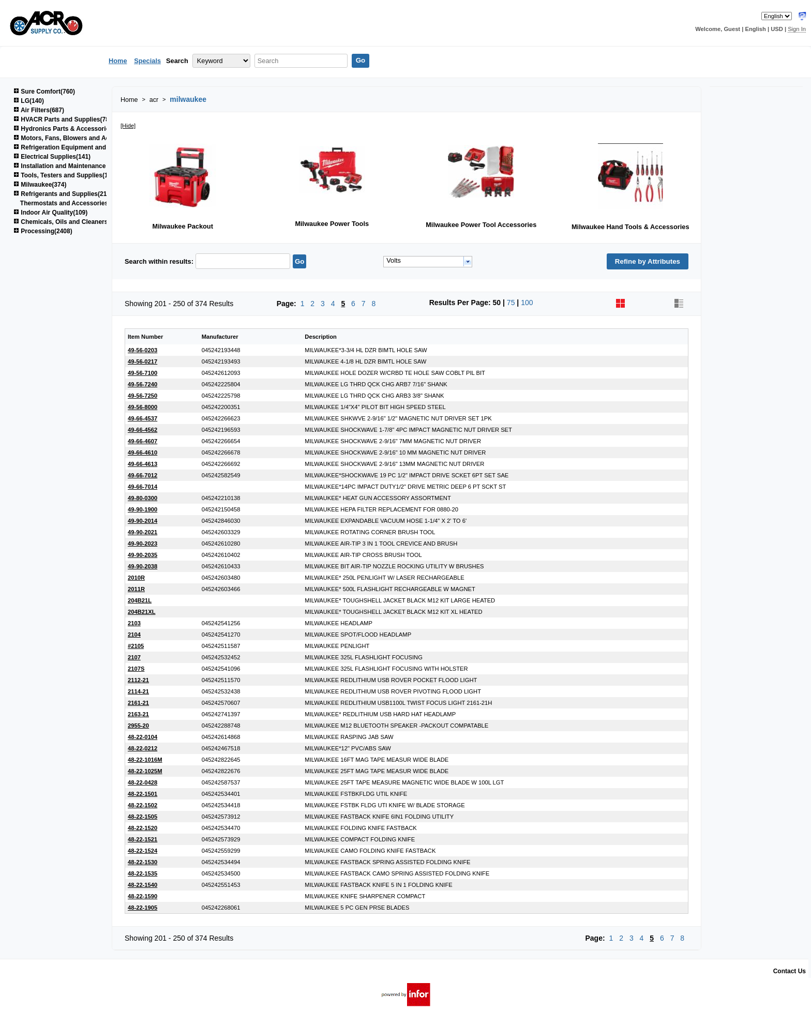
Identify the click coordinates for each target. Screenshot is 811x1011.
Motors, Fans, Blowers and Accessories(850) (83, 138)
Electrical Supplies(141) (52, 156)
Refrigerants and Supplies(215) (62, 194)
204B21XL (142, 612)
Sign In (797, 29)
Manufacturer (220, 337)
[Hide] (128, 126)
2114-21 (138, 691)
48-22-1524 (142, 851)
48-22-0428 (142, 782)
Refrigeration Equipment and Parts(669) (75, 147)
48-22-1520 (142, 828)
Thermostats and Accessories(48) (69, 203)
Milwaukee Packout (183, 226)
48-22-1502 (142, 805)
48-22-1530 (142, 862)
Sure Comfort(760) (44, 91)
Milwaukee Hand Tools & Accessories (630, 227)
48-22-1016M (145, 760)
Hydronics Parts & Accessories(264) (70, 128)
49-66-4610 (142, 452)
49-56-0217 (142, 361)
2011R (136, 589)
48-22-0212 (142, 748)
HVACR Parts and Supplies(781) (64, 119)
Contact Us (789, 971)
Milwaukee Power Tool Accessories (481, 225)
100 (527, 302)
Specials (147, 61)
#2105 (136, 646)
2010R (136, 578)
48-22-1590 (142, 896)
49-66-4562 (142, 430)
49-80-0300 (142, 498)
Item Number (145, 337)
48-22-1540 (142, 885)
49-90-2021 (142, 532)
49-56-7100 (142, 373)
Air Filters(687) (38, 110)
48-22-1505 (142, 816)
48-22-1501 (142, 794)
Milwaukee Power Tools (332, 224)
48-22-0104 (142, 737)
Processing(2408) (42, 231)
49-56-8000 (142, 407)
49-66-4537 (142, 418)
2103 (134, 623)
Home (118, 61)
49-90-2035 (142, 555)
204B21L (140, 600)
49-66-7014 (142, 487)
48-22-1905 (142, 907)
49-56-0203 (142, 350)
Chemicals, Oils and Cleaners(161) (67, 221)
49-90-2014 (142, 521)
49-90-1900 (142, 509)
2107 (134, 657)
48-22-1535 (142, 873)
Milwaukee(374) (39, 184)
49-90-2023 (142, 543)
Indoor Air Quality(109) (50, 212)
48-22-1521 (142, 839)
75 (511, 302)
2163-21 (138, 714)
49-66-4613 (142, 464)
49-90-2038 (142, 566)
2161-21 (138, 703)
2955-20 (138, 725)
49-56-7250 (142, 396)
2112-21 (138, 680)
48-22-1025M (145, 771)
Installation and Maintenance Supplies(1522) (82, 166)
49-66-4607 (142, 441)
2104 (134, 634)
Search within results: (159, 261)
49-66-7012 (142, 475)
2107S (136, 669)
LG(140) (28, 100)
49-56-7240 (142, 384)
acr (154, 99)
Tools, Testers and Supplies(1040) (67, 175)
